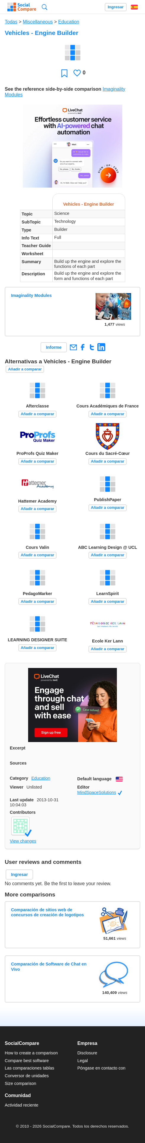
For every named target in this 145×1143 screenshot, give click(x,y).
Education (68, 21)
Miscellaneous (38, 21)
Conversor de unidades (27, 1075)
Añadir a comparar (25, 369)
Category (19, 778)
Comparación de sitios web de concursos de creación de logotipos (47, 912)
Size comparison (20, 1083)
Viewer (16, 787)
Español (134, 7)
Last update (22, 799)
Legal (82, 1060)
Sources (18, 763)
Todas (11, 21)
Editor (83, 787)
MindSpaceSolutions (99, 792)
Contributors (23, 812)
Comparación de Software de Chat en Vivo (48, 966)
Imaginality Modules (31, 295)
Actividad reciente (21, 1105)
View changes (23, 841)
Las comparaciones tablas (29, 1068)
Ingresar (116, 7)
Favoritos (64, 73)
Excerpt (17, 748)
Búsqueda (44, 7)
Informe (54, 347)
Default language (94, 778)
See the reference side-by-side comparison (53, 89)
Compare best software (27, 1060)
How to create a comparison (31, 1053)
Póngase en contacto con (101, 1068)
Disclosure (87, 1053)
